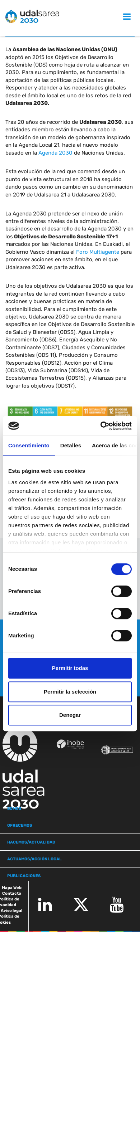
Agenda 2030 (55, 153)
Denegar (70, 715)
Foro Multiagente (97, 252)
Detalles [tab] (70, 445)
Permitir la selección (70, 692)
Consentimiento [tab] (29, 445)
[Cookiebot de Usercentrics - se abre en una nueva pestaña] (101, 426)
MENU (119, 16)
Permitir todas (70, 668)
